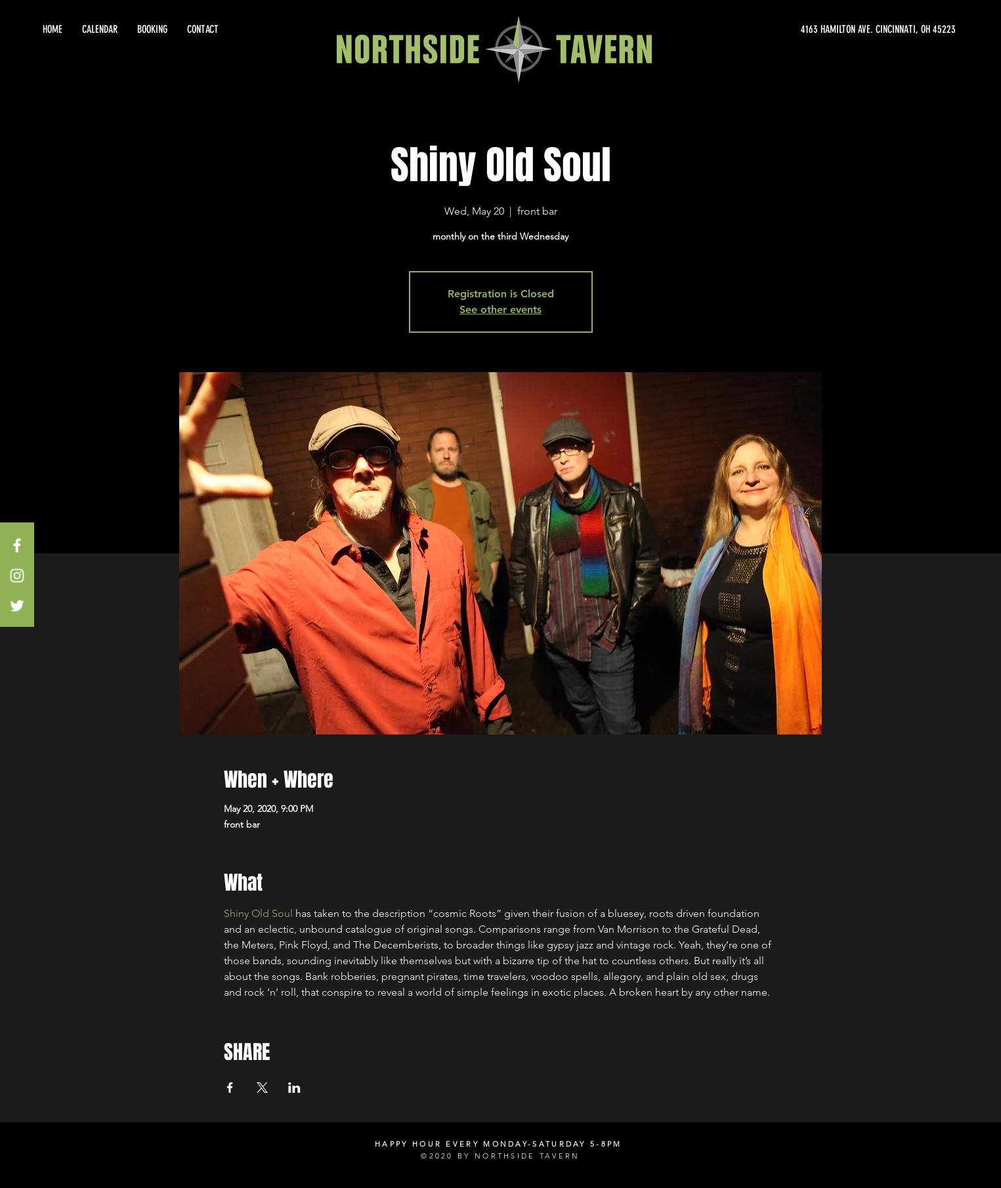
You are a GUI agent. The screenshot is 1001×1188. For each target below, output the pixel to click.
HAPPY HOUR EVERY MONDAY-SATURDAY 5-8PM (498, 1144)
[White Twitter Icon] (17, 606)
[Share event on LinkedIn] (294, 1087)
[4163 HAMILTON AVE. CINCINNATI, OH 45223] (837, 29)
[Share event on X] (262, 1087)
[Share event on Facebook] (230, 1087)
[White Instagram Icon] (17, 575)
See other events (500, 309)
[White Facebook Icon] (17, 545)
